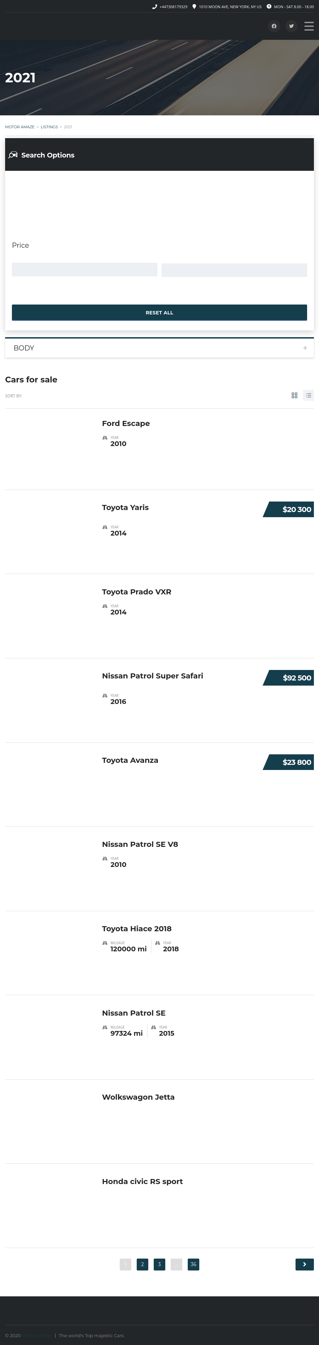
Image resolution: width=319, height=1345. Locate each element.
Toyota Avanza (130, 757)
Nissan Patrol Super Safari (152, 673)
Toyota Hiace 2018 (137, 926)
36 (193, 1264)
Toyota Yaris (125, 505)
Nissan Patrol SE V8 (140, 842)
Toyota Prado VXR (136, 589)
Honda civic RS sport (142, 1179)
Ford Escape (126, 421)
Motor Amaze (37, 1335)
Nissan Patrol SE (134, 1010)
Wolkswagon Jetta (138, 1095)
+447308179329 (173, 6)
